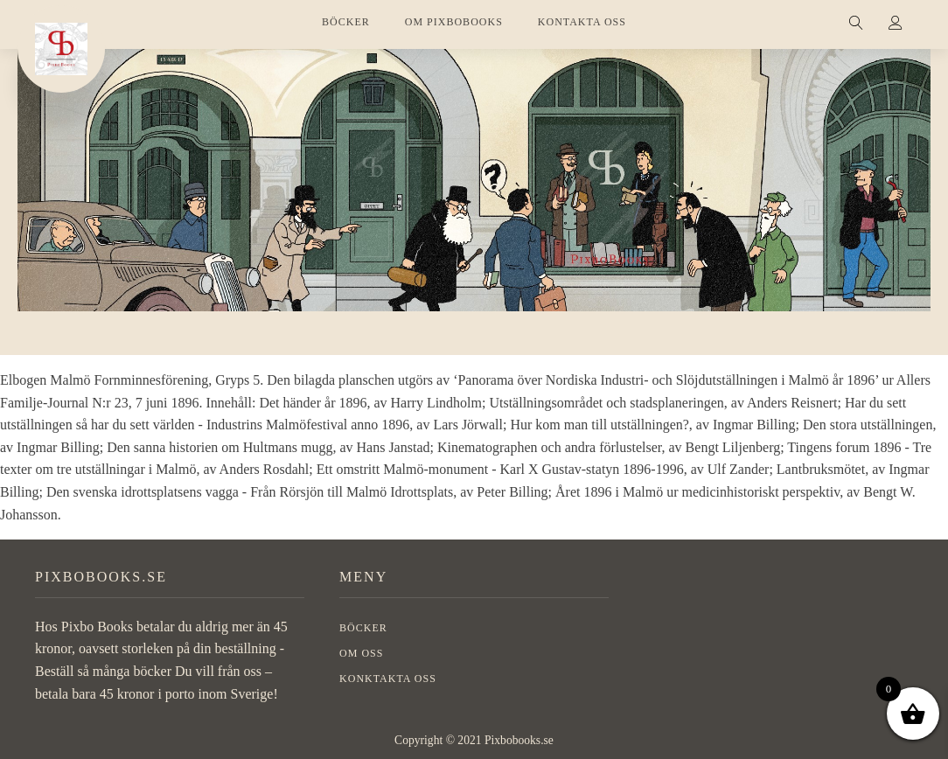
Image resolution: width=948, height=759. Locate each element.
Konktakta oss (387, 678)
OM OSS (361, 653)
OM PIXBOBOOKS (454, 22)
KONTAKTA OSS (582, 22)
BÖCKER (346, 22)
